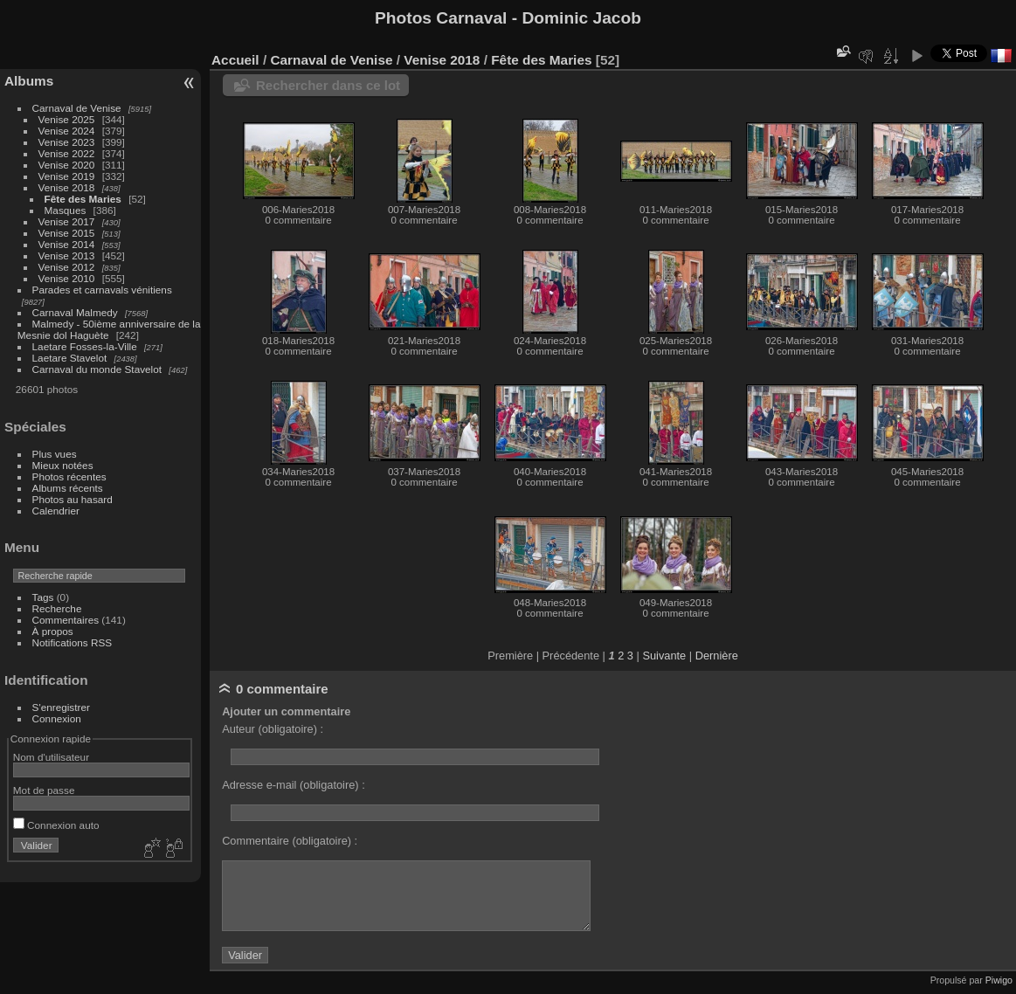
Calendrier (55, 510)
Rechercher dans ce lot (328, 85)
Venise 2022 (66, 153)
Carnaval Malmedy (75, 312)
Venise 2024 (66, 130)
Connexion (56, 718)
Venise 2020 (66, 164)
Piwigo (999, 980)
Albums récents (67, 488)
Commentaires (66, 619)
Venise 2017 (66, 221)
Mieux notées (62, 465)
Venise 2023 (66, 142)
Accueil (235, 59)
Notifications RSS (72, 642)
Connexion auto (56, 825)
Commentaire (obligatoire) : (289, 840)
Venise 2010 (66, 278)
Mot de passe (44, 790)
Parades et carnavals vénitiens (102, 289)
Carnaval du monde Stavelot (97, 369)
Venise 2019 (66, 176)
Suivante (664, 655)
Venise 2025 (66, 119)
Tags (43, 597)
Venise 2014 (66, 244)
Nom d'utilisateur (51, 757)
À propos (52, 631)
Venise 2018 (66, 187)
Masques (65, 210)
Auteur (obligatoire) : (272, 728)
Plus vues (54, 453)
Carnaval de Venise (76, 108)
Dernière (716, 655)
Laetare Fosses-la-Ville (84, 346)
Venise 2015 (66, 232)
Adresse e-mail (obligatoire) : (293, 784)
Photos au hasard (72, 499)
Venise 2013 (66, 255)
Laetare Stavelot (69, 357)
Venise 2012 (66, 267)
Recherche (57, 608)
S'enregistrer (61, 707)
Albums (28, 80)
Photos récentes (69, 476)
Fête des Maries (83, 198)
